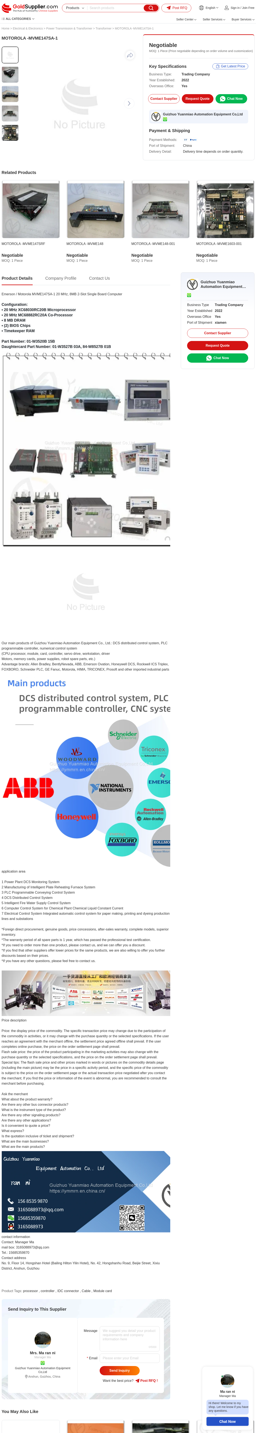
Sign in (235, 7)
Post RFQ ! (146, 1381)
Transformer (104, 28)
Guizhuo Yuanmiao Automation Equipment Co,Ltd (203, 114)
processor (30, 1291)
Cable (86, 1291)
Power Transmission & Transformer (69, 28)
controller (48, 1291)
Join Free (248, 7)
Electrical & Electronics (28, 28)
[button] (129, 103)
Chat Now (227, 1421)
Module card (102, 1291)
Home (5, 28)
